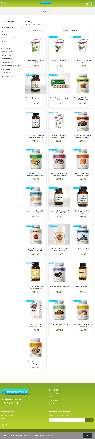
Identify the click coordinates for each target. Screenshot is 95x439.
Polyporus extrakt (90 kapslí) (59, 286)
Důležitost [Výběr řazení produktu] (81, 31)
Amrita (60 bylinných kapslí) (59, 60)
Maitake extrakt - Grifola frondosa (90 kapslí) (59, 174)
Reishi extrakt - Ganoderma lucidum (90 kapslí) (83, 174)
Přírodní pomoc (8, 21)
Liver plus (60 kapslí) (82, 286)
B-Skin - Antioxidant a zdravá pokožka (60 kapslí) (59, 212)
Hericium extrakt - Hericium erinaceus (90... (36, 212)
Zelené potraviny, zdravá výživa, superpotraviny (11, 67)
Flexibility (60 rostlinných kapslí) (83, 212)
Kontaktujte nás (53, 400)
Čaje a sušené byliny (7, 76)
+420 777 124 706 (9, 403)
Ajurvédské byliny (7, 52)
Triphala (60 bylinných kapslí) (35, 98)
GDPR (3, 418)
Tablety (3, 41)
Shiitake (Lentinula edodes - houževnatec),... (83, 325)
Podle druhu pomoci (7, 27)
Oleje (3, 45)
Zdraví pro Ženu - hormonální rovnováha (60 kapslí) (35, 136)
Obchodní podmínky (7, 415)
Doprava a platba (54, 394)
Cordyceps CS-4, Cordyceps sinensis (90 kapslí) (82, 99)
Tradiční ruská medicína (8, 38)
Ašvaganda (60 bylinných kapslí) (36, 61)
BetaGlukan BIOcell (83, 249)
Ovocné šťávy (5, 48)
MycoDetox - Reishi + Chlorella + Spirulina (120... (35, 174)
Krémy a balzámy (6, 59)
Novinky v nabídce (6, 421)
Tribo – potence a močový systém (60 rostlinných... (35, 287)
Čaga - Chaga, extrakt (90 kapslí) (59, 325)
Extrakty (4, 34)
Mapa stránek (53, 403)
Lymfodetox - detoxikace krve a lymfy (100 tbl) (59, 249)
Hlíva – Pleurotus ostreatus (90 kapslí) (36, 363)
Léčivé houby (5, 72)
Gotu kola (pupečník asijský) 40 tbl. (59, 99)
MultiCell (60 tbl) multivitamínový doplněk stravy (36, 325)
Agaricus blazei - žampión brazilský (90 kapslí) (35, 249)
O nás (50, 397)
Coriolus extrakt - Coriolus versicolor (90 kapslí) (82, 136)
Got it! (87, 435)
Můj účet (4, 425)
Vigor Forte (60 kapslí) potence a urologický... (59, 136)
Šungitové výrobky (7, 62)
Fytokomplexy (5, 31)
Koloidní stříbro (6, 55)
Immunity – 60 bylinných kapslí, (83, 61)
